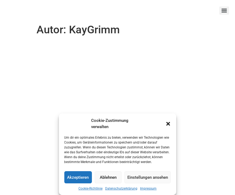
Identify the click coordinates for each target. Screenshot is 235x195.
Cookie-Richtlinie (90, 188)
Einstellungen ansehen (147, 177)
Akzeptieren (78, 177)
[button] (168, 123)
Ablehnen (108, 177)
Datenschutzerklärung (121, 188)
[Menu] (224, 10)
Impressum (148, 188)
